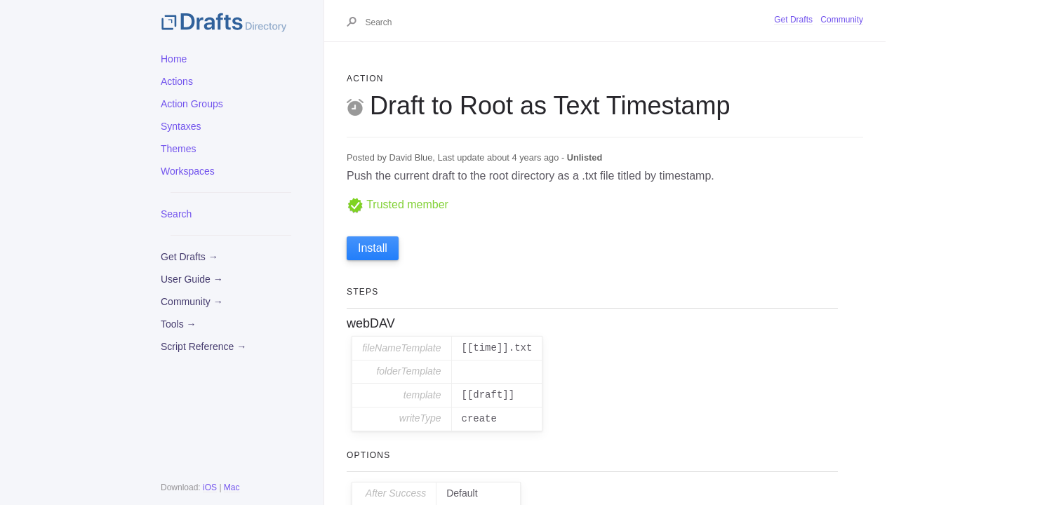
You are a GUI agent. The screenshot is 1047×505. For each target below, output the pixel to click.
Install (372, 248)
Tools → (178, 324)
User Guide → (192, 279)
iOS (210, 487)
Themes (178, 148)
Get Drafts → (189, 256)
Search (176, 214)
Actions (177, 81)
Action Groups (192, 103)
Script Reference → (203, 346)
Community (841, 20)
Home (174, 59)
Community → (192, 301)
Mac (232, 487)
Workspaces (188, 171)
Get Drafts (793, 20)
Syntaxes (181, 126)
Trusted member (397, 204)
